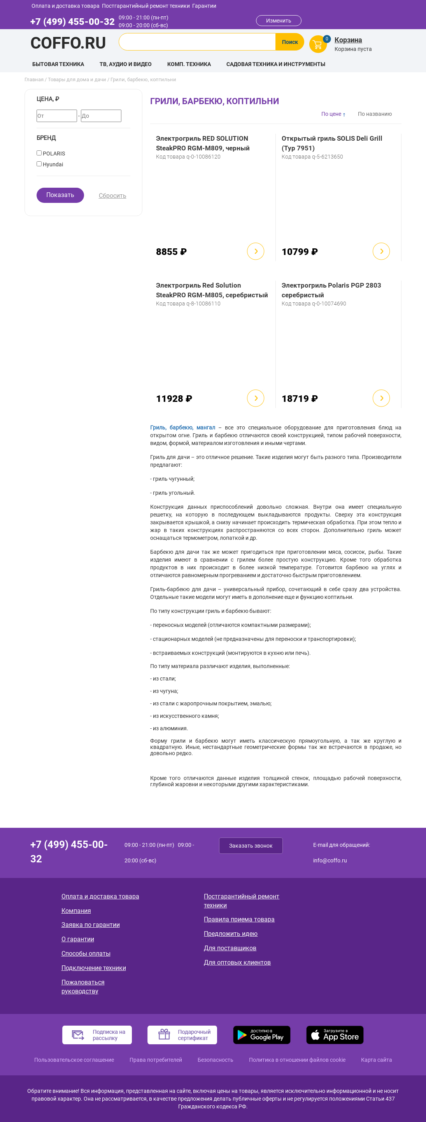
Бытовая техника (58, 64)
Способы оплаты (85, 953)
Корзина (348, 40)
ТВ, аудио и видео (126, 64)
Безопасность (215, 1060)
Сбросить (112, 195)
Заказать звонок (251, 846)
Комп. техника (189, 64)
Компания (76, 910)
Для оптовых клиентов (237, 962)
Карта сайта (376, 1060)
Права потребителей (156, 1060)
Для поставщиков (230, 948)
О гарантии (77, 939)
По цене (331, 114)
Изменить (278, 20)
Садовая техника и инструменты (275, 64)
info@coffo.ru (330, 860)
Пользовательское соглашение (74, 1060)
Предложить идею (231, 933)
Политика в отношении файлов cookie (297, 1060)
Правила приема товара (239, 919)
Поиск (290, 42)
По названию (375, 114)
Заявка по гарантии (90, 924)
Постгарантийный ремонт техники (146, 6)
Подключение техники (93, 968)
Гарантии (204, 6)
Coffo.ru (68, 42)
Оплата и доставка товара (66, 6)
